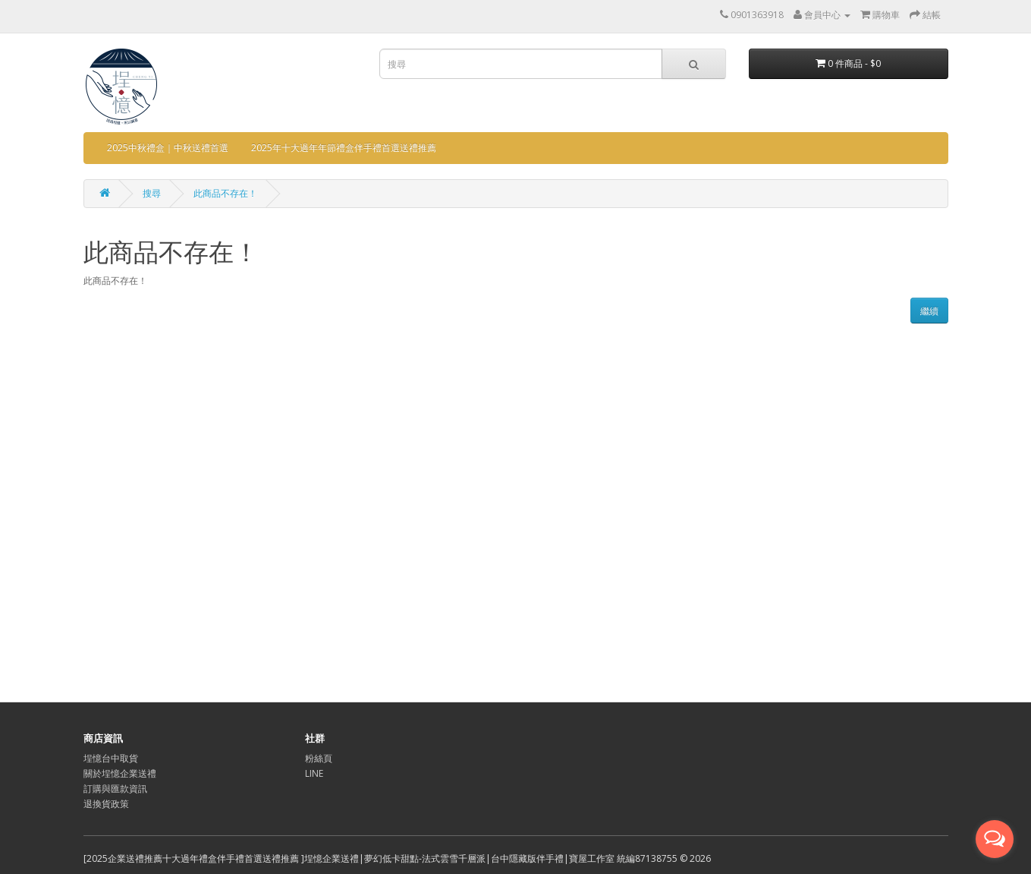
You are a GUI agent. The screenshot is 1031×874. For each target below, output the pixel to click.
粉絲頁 (318, 758)
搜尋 (152, 193)
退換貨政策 (106, 803)
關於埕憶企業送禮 (119, 773)
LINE (314, 773)
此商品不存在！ (225, 193)
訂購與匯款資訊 (115, 788)
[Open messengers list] (995, 839)
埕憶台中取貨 (110, 758)
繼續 (929, 310)
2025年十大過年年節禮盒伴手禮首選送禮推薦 (343, 147)
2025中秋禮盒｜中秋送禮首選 (167, 147)
